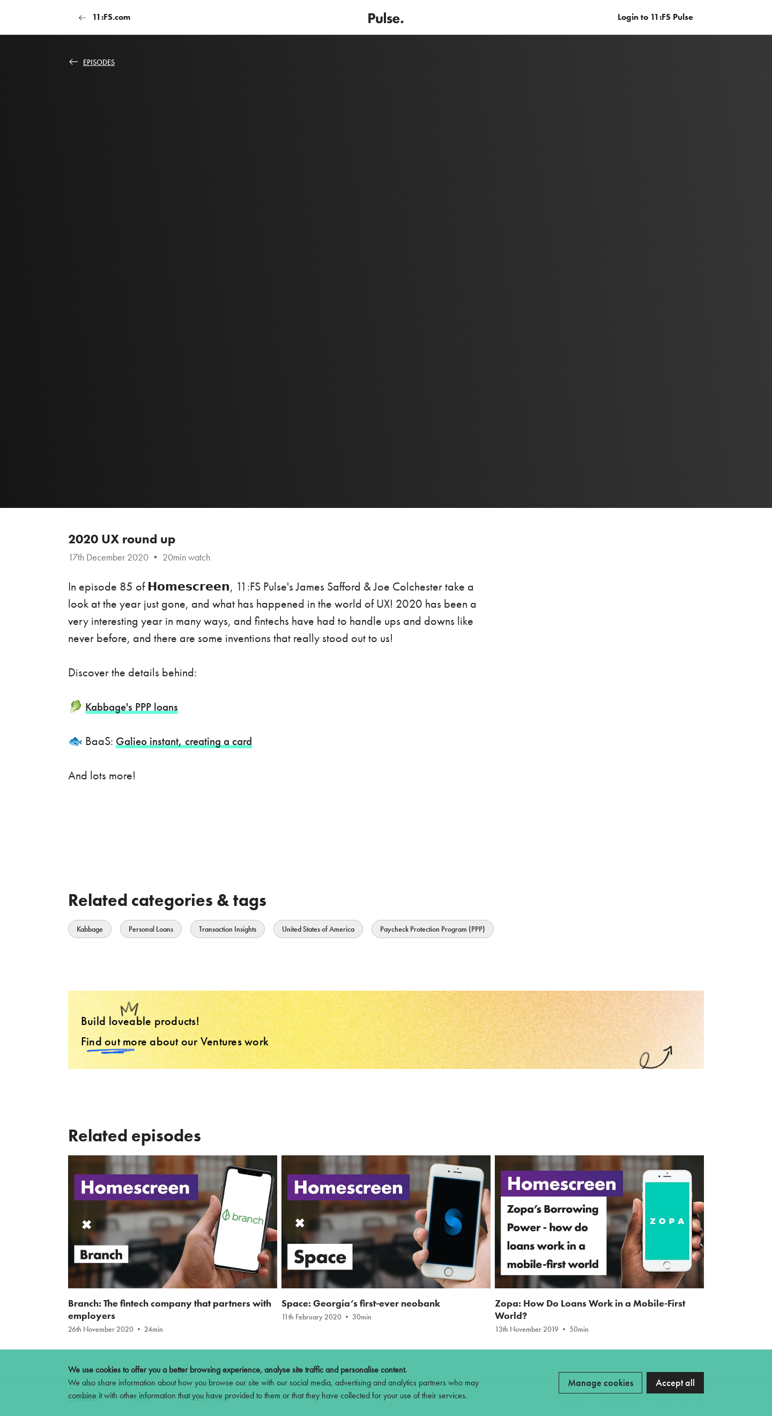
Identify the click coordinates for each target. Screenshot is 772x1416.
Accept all (675, 1382)
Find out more (114, 1044)
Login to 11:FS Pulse (655, 17)
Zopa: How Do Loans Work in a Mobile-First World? (590, 1314)
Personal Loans (151, 929)
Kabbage (90, 929)
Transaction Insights (227, 929)
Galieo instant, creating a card (187, 741)
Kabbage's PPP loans (135, 706)
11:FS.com (104, 17)
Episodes (92, 62)
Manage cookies (600, 1382)
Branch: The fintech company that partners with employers (169, 1314)
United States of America (318, 929)
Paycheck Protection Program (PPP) (432, 929)
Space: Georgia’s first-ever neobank (360, 1308)
